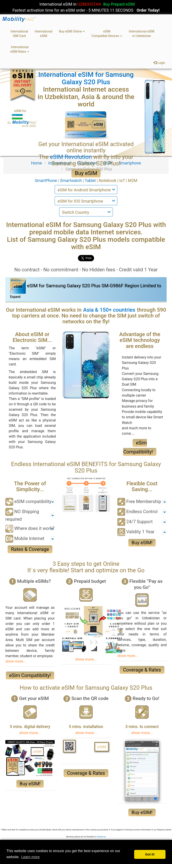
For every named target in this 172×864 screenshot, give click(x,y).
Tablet (91, 180)
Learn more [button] (30, 857)
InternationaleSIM (43, 34)
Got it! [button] (150, 854)
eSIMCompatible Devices (106, 34)
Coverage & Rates (142, 670)
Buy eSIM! (142, 542)
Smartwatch (71, 180)
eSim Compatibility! (30, 675)
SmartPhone (46, 180)
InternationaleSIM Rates (19, 49)
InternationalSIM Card (19, 34)
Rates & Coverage (30, 549)
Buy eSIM (86, 173)
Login (159, 63)
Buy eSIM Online (72, 31)
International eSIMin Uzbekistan (141, 34)
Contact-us (101, 837)
